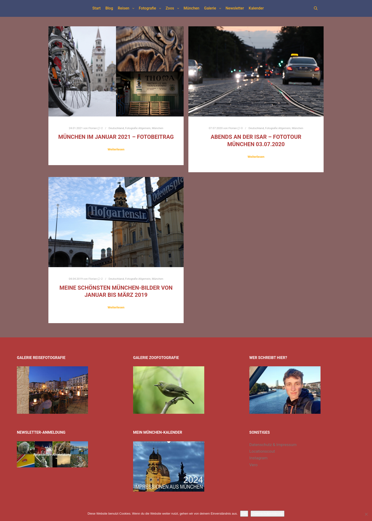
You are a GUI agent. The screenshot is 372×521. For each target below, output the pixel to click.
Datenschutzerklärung (267, 513)
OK (244, 513)
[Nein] (366, 514)
